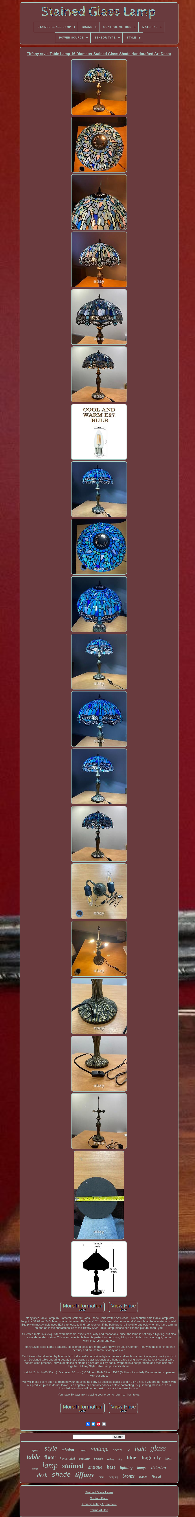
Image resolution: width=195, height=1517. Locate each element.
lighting (126, 1467)
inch (169, 1458)
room (101, 1476)
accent (117, 1450)
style (51, 1448)
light (140, 1448)
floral (156, 1476)
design (35, 1468)
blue (131, 1457)
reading (84, 1458)
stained (72, 1466)
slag (120, 1459)
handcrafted (67, 1458)
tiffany (84, 1474)
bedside (98, 1458)
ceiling (110, 1459)
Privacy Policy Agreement (98, 1504)
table (33, 1456)
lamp (50, 1465)
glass (158, 1448)
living (82, 1450)
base (111, 1467)
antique (95, 1467)
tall (128, 1450)
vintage (99, 1448)
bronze (129, 1476)
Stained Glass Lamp (99, 1492)
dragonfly (150, 1457)
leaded (143, 1476)
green (36, 1450)
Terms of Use (99, 1510)
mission (68, 1450)
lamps (141, 1468)
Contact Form (99, 1498)
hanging (113, 1476)
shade (61, 1475)
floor (49, 1457)
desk (42, 1475)
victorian (158, 1467)
